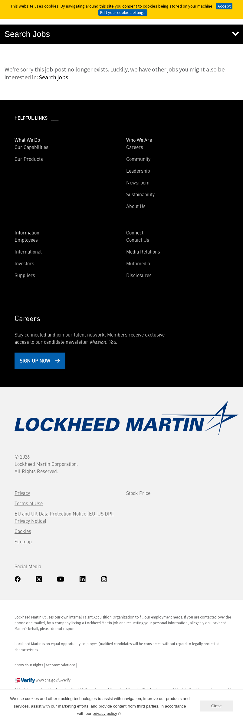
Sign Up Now (35, 360)
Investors (33, 263)
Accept (224, 6)
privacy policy (107, 713)
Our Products (29, 158)
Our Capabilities (31, 147)
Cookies (23, 531)
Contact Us (137, 239)
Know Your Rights (29, 664)
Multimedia (138, 263)
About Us (136, 206)
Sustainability (140, 194)
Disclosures (139, 275)
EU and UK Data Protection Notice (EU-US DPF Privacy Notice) (64, 517)
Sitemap (23, 541)
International (28, 251)
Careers (134, 147)
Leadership (138, 170)
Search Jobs (27, 34)
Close (216, 706)
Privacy (22, 492)
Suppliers (25, 275)
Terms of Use (29, 503)
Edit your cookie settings (123, 12)
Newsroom (137, 182)
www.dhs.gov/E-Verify (43, 680)
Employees (26, 239)
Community (138, 158)
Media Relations (143, 251)
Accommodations (60, 664)
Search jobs (53, 77)
